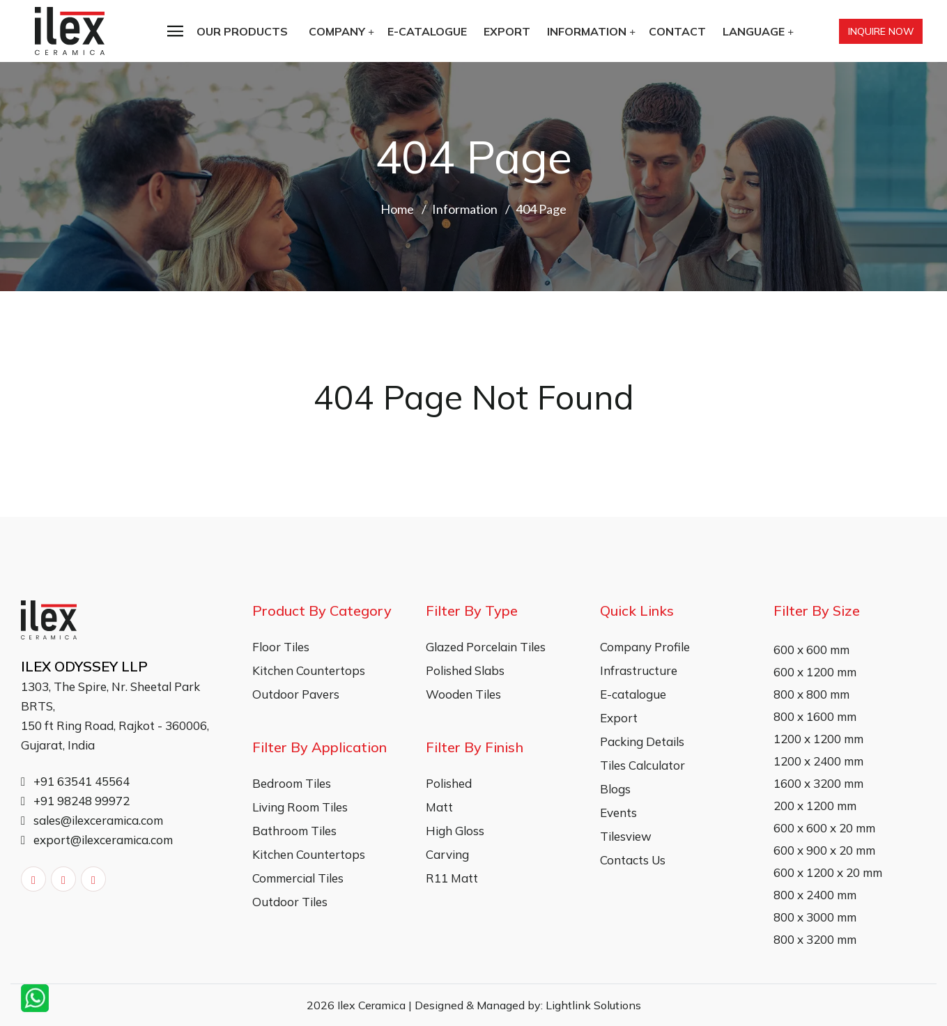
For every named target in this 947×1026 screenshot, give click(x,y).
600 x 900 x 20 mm (824, 850)
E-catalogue (427, 31)
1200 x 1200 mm (818, 738)
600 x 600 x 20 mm (824, 828)
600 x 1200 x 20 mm (827, 872)
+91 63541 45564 (75, 781)
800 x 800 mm (811, 694)
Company (337, 31)
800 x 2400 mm (814, 894)
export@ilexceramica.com (97, 839)
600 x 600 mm (811, 649)
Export (507, 31)
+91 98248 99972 (75, 800)
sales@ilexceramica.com (92, 820)
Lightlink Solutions (593, 1005)
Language (754, 31)
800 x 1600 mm (814, 716)
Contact (677, 31)
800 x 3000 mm (814, 917)
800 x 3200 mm (814, 939)
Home (397, 209)
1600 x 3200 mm (818, 783)
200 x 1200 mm (814, 805)
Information (586, 31)
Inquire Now (881, 31)
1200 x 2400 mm (818, 761)
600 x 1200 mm (814, 671)
